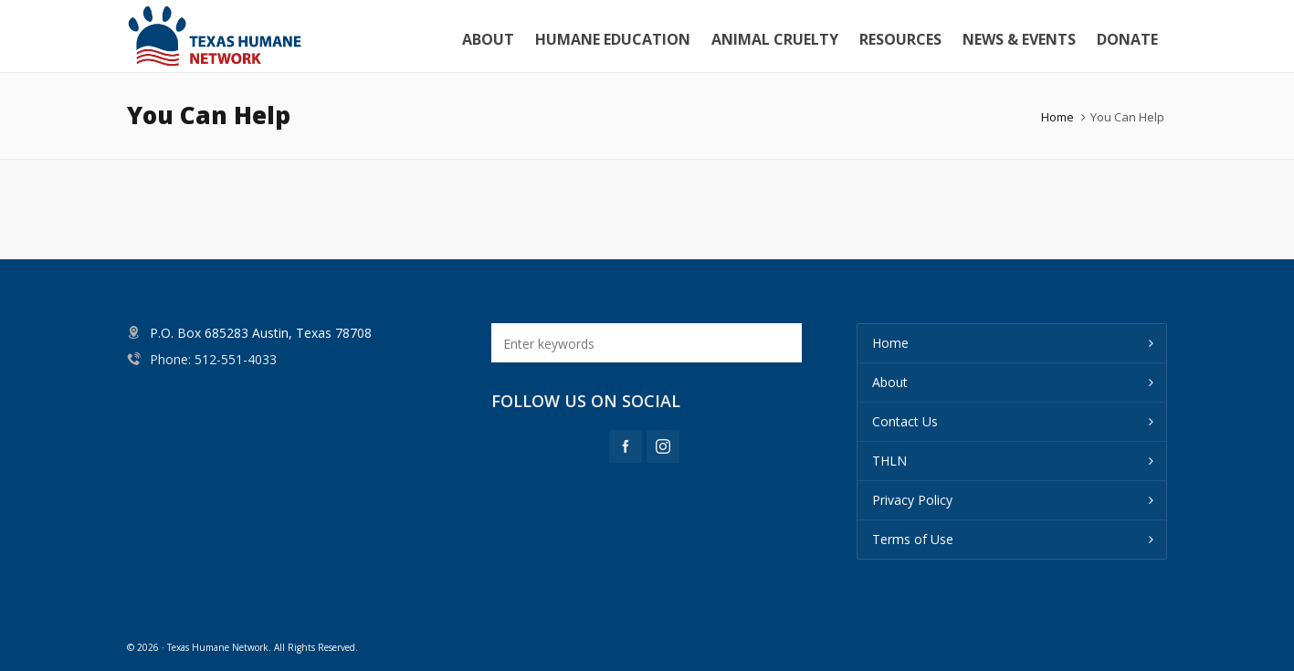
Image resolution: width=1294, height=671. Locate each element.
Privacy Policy (912, 499)
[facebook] (625, 446)
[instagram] (663, 446)
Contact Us (905, 421)
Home (1057, 117)
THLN (889, 460)
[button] (779, 342)
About (890, 382)
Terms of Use (912, 539)
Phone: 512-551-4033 (213, 359)
